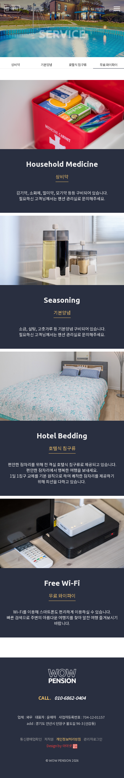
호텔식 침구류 (77, 64)
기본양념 (46, 64)
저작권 (49, 739)
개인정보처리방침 (68, 739)
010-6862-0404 (70, 698)
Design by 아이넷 (62, 746)
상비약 (15, 64)
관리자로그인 (93, 739)
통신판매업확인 (31, 739)
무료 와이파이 (108, 64)
